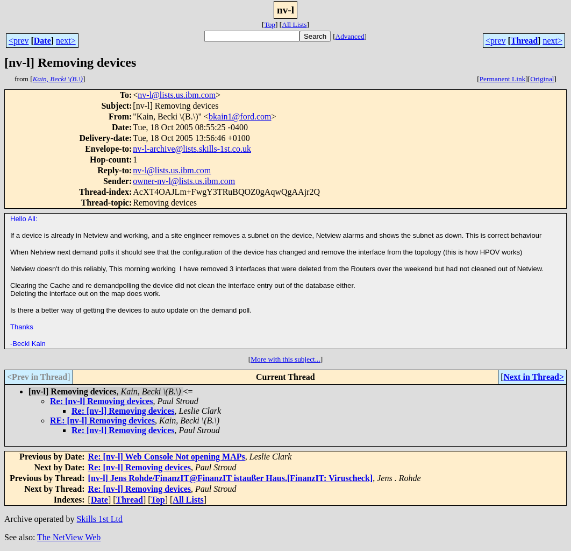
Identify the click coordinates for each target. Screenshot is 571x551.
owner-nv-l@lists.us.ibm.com (184, 181)
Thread (524, 40)
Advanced (350, 36)
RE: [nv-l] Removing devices (102, 420)
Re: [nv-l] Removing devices (101, 401)
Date (42, 40)
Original (542, 79)
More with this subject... (285, 359)
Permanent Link (503, 79)
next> (66, 40)
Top (269, 24)
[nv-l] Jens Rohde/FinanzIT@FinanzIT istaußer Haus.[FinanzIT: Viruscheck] (230, 478)
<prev (18, 40)
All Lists (294, 24)
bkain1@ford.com (240, 116)
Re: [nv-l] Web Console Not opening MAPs (166, 456)
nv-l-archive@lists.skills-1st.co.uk (192, 148)
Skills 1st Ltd (100, 519)
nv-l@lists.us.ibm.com (177, 95)
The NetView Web (69, 537)
